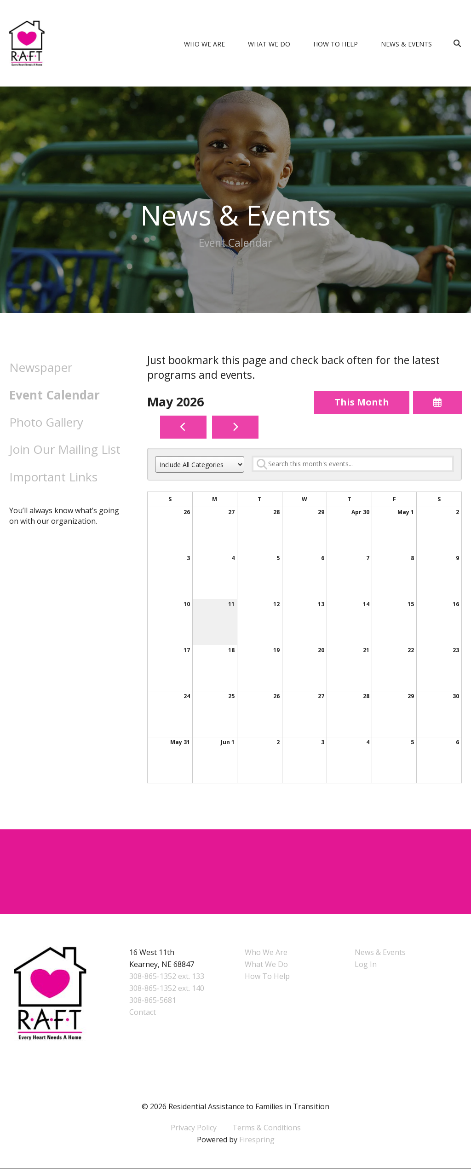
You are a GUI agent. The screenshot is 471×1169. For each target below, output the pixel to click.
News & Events (406, 44)
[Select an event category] (199, 465)
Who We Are (204, 44)
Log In (366, 965)
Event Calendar (54, 395)
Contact (142, 1012)
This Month (361, 402)
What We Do (269, 44)
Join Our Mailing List (65, 449)
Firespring (257, 1140)
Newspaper (40, 367)
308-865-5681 (152, 1000)
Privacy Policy (194, 1128)
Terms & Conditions (266, 1128)
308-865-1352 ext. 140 (166, 989)
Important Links (53, 477)
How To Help (335, 44)
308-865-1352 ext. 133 (166, 977)
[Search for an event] (353, 464)
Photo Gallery (46, 422)
